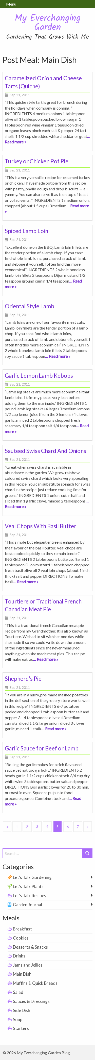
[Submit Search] (87, 853)
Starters (21, 1028)
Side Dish (21, 1010)
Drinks (19, 955)
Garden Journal (27, 904)
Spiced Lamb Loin (26, 231)
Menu (11, 4)
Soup (17, 1019)
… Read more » (57, 356)
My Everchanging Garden (48, 23)
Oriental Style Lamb (29, 306)
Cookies (21, 938)
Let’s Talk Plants (28, 886)
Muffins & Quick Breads (35, 983)
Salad (18, 992)
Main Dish (22, 974)
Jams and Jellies (28, 965)
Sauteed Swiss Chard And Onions (45, 450)
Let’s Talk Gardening (32, 877)
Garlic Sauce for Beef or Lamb (42, 748)
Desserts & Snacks (30, 947)
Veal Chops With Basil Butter (40, 526)
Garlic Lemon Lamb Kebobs (39, 375)
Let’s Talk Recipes (29, 895)
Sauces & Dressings (31, 1001)
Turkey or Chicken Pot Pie (36, 161)
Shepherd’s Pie (23, 678)
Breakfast (22, 928)
